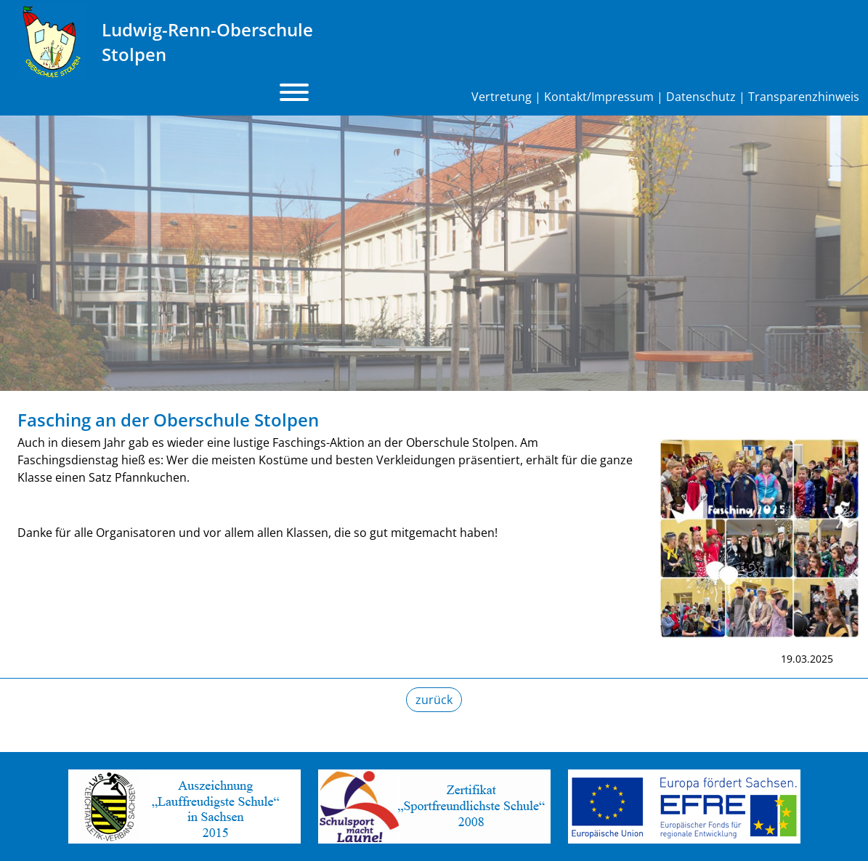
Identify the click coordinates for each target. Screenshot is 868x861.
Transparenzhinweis (803, 97)
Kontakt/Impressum (599, 97)
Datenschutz (701, 97)
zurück (434, 700)
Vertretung (501, 97)
